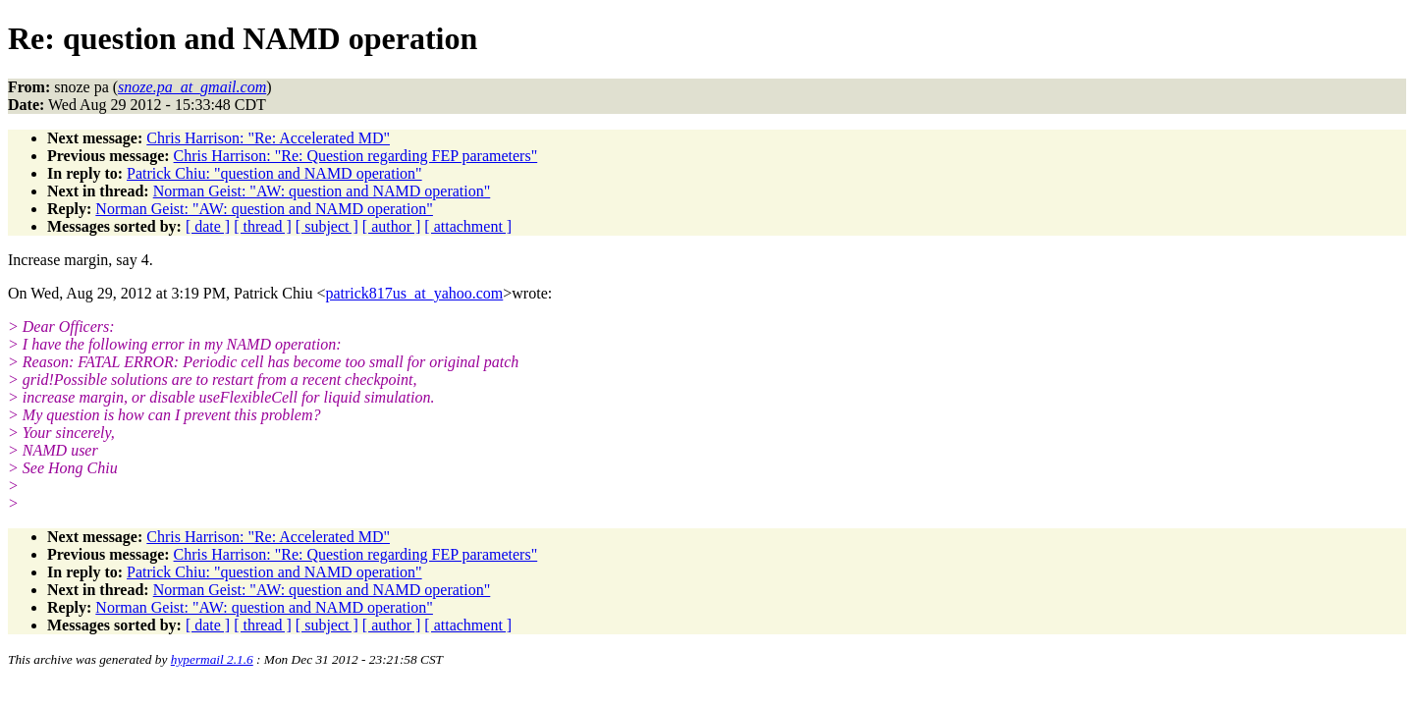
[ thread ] (263, 226)
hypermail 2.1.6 (212, 659)
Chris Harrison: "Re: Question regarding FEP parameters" (356, 155)
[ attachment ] (468, 226)
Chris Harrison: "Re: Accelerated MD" (268, 138)
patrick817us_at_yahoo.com (414, 293)
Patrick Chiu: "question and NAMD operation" (274, 173)
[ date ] (208, 226)
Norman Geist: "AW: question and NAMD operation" (322, 191)
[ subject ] (327, 226)
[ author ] (391, 226)
